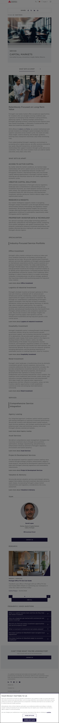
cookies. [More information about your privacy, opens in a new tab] (49, 712)
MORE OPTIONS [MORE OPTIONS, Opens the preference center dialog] (29, 715)
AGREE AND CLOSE (29, 720)
